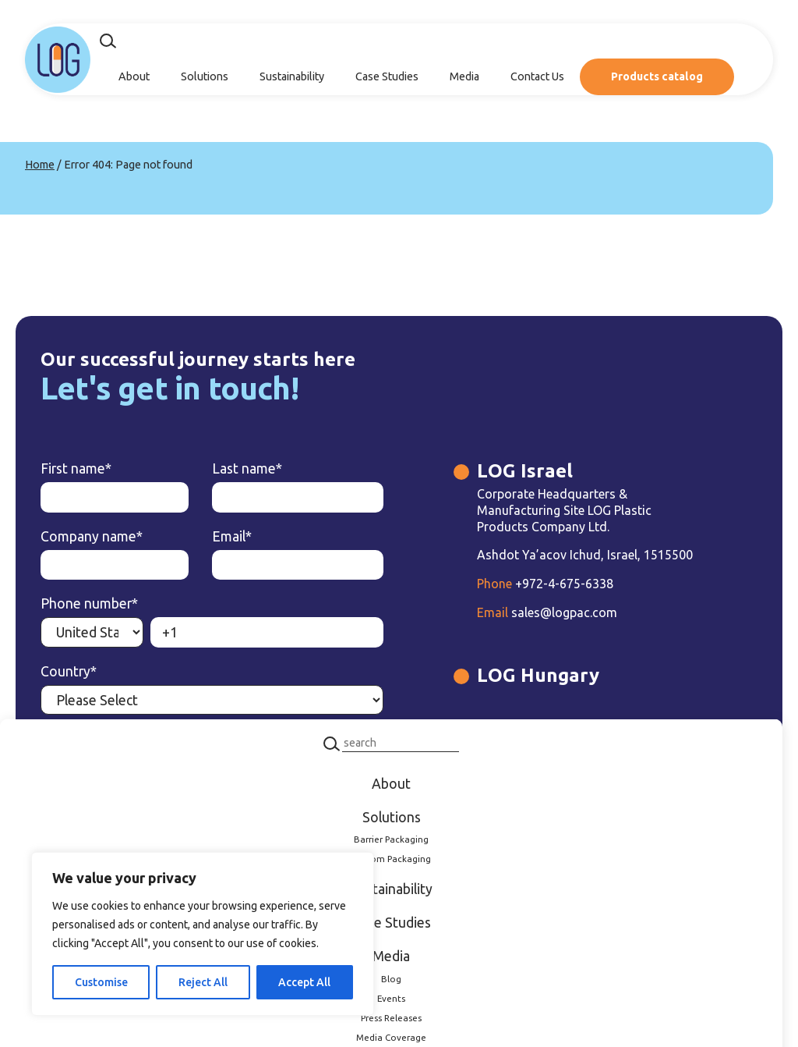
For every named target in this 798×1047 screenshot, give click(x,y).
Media (464, 76)
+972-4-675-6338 (545, 584)
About (134, 76)
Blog (391, 979)
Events (391, 997)
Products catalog (657, 76)
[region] (202, 934)
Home (40, 164)
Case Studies (386, 76)
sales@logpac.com (547, 612)
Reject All (203, 982)
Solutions (204, 76)
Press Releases (391, 1017)
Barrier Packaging (391, 839)
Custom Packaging (391, 859)
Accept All (304, 982)
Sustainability (292, 76)
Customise (101, 982)
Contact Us (537, 76)
